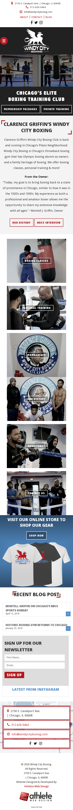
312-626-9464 (36, 7)
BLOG (49, 17)
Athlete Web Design (36, 786)
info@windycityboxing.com (35, 11)
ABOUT (24, 17)
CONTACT (36, 17)
